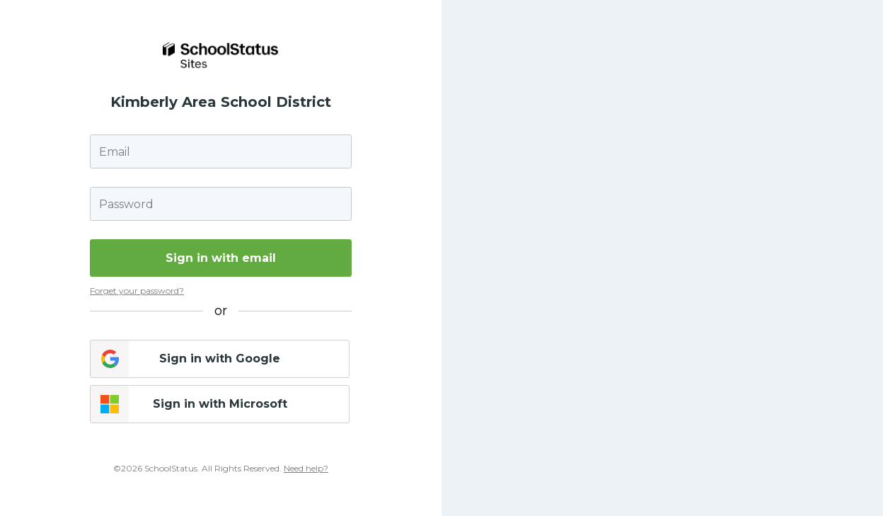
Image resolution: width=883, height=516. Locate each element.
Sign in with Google (219, 358)
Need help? (306, 468)
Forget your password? (137, 290)
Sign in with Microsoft (220, 404)
